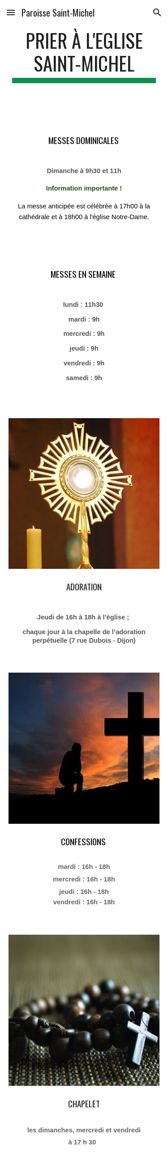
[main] (84, 56)
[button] (11, 12)
